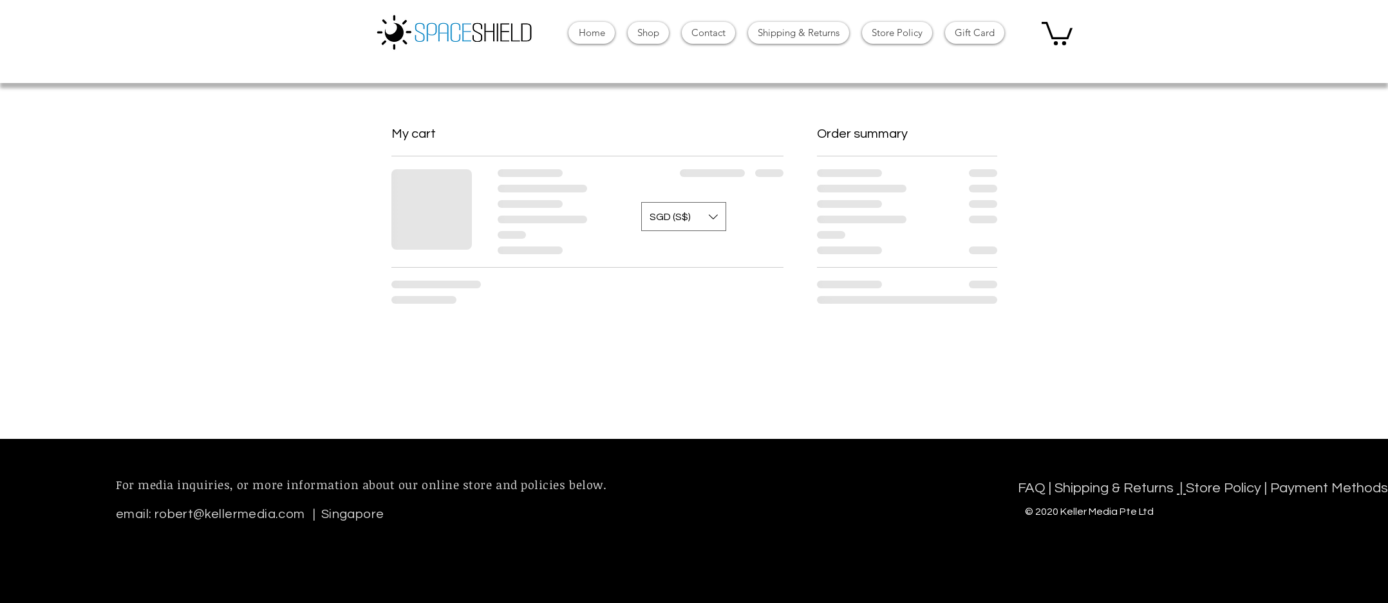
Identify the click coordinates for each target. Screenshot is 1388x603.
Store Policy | (1228, 488)
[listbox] (683, 216)
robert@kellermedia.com (230, 514)
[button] (1057, 32)
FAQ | (1036, 488)
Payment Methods (1329, 488)
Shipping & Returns (1116, 488)
